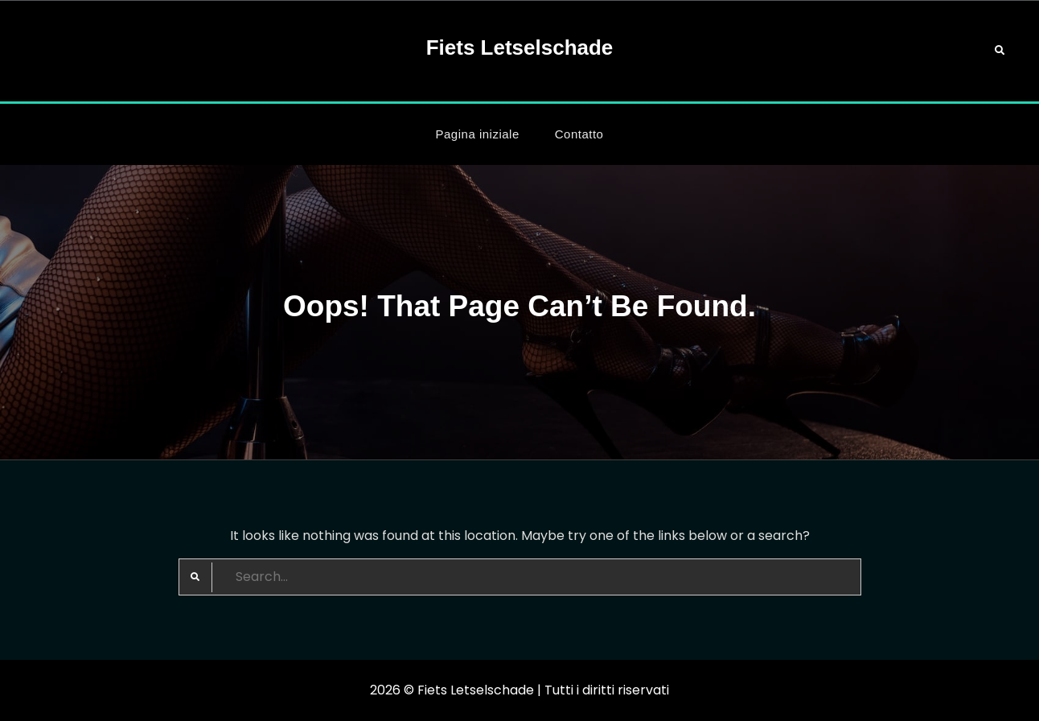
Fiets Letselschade (520, 47)
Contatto (579, 134)
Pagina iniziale (478, 134)
